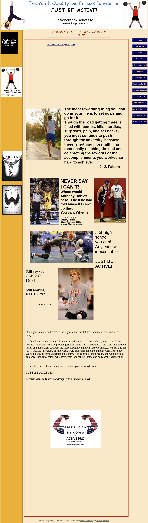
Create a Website (86, 521)
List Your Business (102, 521)
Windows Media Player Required (61, 44)
